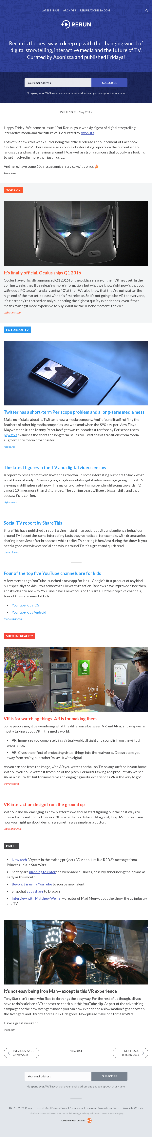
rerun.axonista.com (95, 10)
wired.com (9, 1029)
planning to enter (42, 872)
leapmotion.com (13, 828)
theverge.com (11, 783)
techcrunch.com (12, 312)
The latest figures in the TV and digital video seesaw (55, 467)
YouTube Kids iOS (25, 605)
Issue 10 (76, 112)
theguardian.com (13, 618)
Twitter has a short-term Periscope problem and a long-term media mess (74, 412)
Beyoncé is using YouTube (32, 884)
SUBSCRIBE (109, 82)
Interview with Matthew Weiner (37, 898)
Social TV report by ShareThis (33, 523)
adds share (35, 891)
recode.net (9, 446)
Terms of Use (41, 1108)
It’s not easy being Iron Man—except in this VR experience (60, 991)
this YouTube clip (90, 1003)
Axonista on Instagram (83, 1108)
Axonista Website (133, 1108)
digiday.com (10, 502)
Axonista (63, 57)
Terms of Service (109, 1113)
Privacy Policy (59, 1108)
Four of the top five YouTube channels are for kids (52, 573)
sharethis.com (11, 552)
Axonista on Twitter (109, 1108)
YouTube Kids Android (29, 612)
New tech (19, 859)
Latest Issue (50, 10)
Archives (69, 10)
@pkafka (10, 435)
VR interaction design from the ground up (44, 804)
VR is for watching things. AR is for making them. (51, 718)
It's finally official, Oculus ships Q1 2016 (42, 272)
